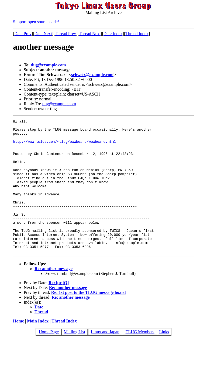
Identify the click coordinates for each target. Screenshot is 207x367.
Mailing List (74, 358)
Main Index (38, 347)
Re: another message (53, 295)
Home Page (49, 358)
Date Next (43, 33)
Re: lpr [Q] (59, 309)
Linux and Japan (105, 358)
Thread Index (137, 33)
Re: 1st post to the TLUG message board (88, 319)
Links (164, 358)
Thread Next (90, 33)
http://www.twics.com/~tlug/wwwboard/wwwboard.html (64, 146)
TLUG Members (140, 358)
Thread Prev (65, 33)
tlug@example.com (48, 65)
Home (18, 347)
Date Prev (23, 33)
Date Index (113, 33)
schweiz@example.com (92, 74)
